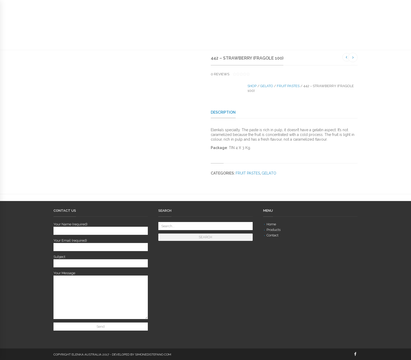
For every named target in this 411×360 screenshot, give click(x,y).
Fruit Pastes (288, 86)
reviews (220, 74)
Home (271, 224)
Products (273, 230)
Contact (272, 235)
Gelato (266, 86)
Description (223, 112)
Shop (252, 86)
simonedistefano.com (153, 354)
